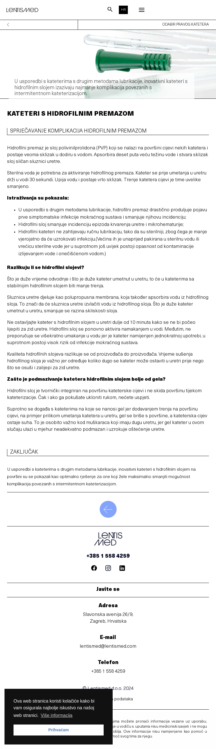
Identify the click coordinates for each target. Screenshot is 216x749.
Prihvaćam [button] (58, 730)
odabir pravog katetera (185, 25)
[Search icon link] (110, 11)
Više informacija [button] (57, 715)
